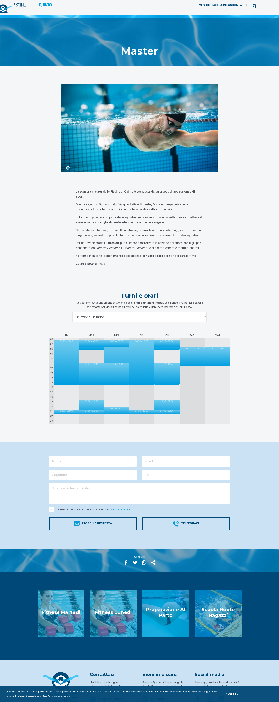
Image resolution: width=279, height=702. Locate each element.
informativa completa (59, 696)
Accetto (232, 694)
